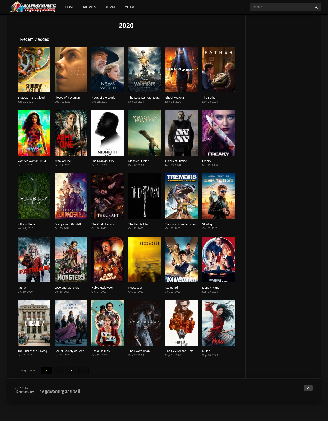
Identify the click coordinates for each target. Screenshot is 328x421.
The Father (209, 97)
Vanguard (171, 287)
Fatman (22, 287)
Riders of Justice (176, 161)
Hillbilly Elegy (26, 224)
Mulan (206, 351)
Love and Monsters (67, 287)
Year (129, 7)
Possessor (135, 287)
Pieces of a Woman (67, 97)
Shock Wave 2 (174, 97)
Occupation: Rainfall (68, 224)
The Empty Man (138, 224)
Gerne (111, 7)
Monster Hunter (138, 161)
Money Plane (210, 287)
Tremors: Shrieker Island (181, 224)
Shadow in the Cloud (31, 97)
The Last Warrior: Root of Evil (147, 97)
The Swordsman (139, 351)
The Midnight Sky (102, 161)
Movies (89, 7)
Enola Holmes (100, 351)
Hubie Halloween (102, 287)
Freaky (206, 161)
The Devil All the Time (179, 351)
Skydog (207, 224)
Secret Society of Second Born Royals (79, 351)
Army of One (63, 161)
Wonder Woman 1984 (32, 161)
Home (70, 7)
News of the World (103, 97)
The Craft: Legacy (103, 224)
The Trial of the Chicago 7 (34, 351)
